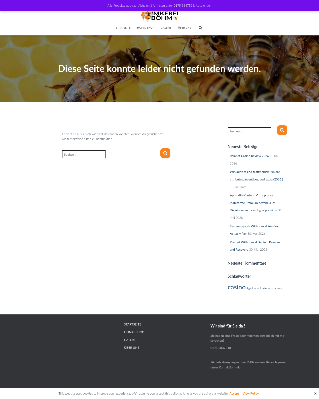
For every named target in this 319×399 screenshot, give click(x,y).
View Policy (251, 393)
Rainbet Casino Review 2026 (249, 156)
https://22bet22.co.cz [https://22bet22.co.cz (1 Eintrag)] (265, 288)
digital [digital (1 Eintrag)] (250, 288)
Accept (234, 393)
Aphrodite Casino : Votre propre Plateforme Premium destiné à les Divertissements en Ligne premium (253, 202)
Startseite (123, 27)
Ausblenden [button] (204, 5)
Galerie (166, 27)
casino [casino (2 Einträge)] (237, 287)
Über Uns (184, 27)
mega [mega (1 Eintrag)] (279, 288)
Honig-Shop (145, 27)
